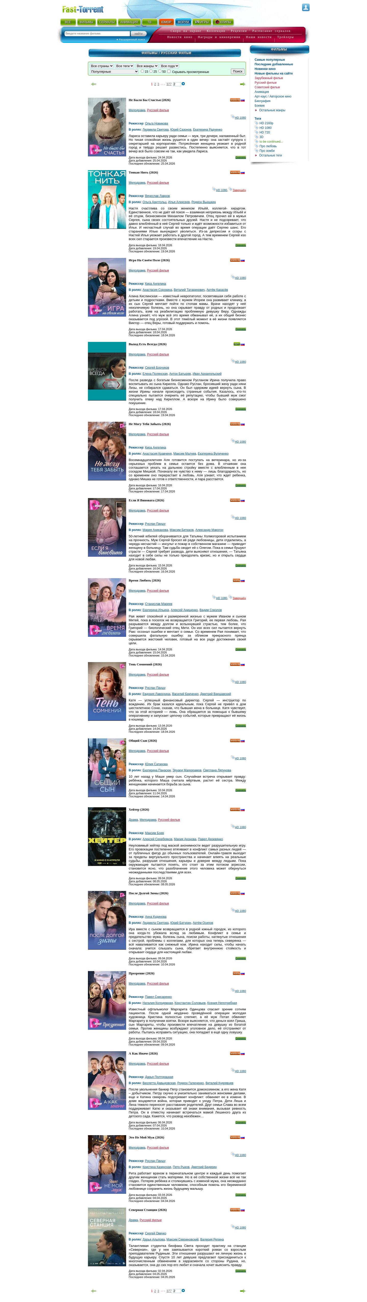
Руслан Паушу (155, 524)
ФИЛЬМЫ (86, 22)
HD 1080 (281, 128)
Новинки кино (265, 69)
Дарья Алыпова (153, 1239)
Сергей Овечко (155, 1233)
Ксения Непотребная (222, 1003)
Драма (133, 820)
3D (281, 137)
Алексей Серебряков (157, 839)
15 (146, 71)
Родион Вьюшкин (203, 202)
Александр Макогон (209, 530)
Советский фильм (267, 87)
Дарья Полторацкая (159, 1077)
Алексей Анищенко (184, 610)
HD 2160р (281, 123)
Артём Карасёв (217, 290)
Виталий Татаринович (189, 290)
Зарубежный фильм (269, 78)
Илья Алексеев (179, 202)
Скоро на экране (186, 31)
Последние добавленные (274, 64)
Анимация (262, 92)
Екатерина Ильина (155, 610)
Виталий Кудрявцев (219, 1083)
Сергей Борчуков (157, 367)
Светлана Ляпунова (217, 770)
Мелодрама (137, 110)
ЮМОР (166, 22)
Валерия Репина (212, 1239)
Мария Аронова (185, 839)
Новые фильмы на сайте (274, 73)
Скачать (240, 157)
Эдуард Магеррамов (187, 770)
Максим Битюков (182, 530)
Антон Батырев (180, 374)
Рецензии (239, 31)
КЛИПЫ (223, 22)
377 (169, 84)
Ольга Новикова (156, 123)
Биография (262, 101)
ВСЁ (68, 22)
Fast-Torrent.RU (88, 8)
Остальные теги (270, 155)
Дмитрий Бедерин (204, 1167)
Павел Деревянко (210, 839)
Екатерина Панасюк (156, 770)
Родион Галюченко (190, 1083)
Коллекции (216, 31)
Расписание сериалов (271, 31)
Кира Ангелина (155, 284)
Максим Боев (154, 833)
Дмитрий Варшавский (215, 694)
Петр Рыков (181, 1167)
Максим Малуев (184, 453)
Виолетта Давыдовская (159, 1083)
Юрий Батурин (180, 923)
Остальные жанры (272, 110)
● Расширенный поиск (130, 39)
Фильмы (279, 49)
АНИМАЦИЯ (129, 22)
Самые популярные (270, 59)
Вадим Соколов (211, 610)
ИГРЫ (202, 22)
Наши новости (259, 37)
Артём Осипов (203, 923)
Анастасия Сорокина (157, 290)
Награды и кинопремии (219, 37)
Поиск (237, 71)
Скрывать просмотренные (190, 72)
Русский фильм (266, 82)
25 (155, 71)
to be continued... (281, 141)
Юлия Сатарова (156, 764)
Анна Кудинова (155, 917)
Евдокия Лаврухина (156, 694)
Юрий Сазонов (180, 129)
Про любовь (281, 146)
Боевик (260, 105)
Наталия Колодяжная (157, 1003)
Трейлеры (285, 37)
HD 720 (281, 132)
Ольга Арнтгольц (154, 202)
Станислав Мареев (158, 604)
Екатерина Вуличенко (213, 453)
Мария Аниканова (155, 530)
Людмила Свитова (155, 129)
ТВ (149, 22)
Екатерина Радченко (207, 129)
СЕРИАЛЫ (107, 22)
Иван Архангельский (207, 374)
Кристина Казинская (156, 1167)
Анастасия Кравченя (157, 453)
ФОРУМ (183, 22)
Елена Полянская (154, 374)
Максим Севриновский (182, 1239)
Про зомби (281, 151)
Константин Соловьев (190, 1003)
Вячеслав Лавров (157, 196)
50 (164, 71)
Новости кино (179, 37)
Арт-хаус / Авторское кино (273, 96)
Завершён (237, 190)
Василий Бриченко (185, 694)
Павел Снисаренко (158, 997)
